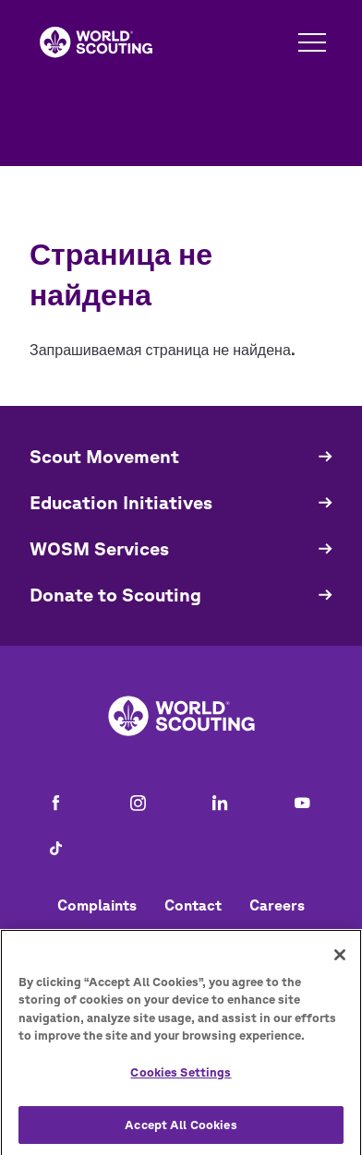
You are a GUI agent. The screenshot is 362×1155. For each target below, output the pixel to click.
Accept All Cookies (180, 1132)
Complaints (97, 905)
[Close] (340, 963)
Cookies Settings (180, 1081)
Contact (193, 905)
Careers (277, 905)
